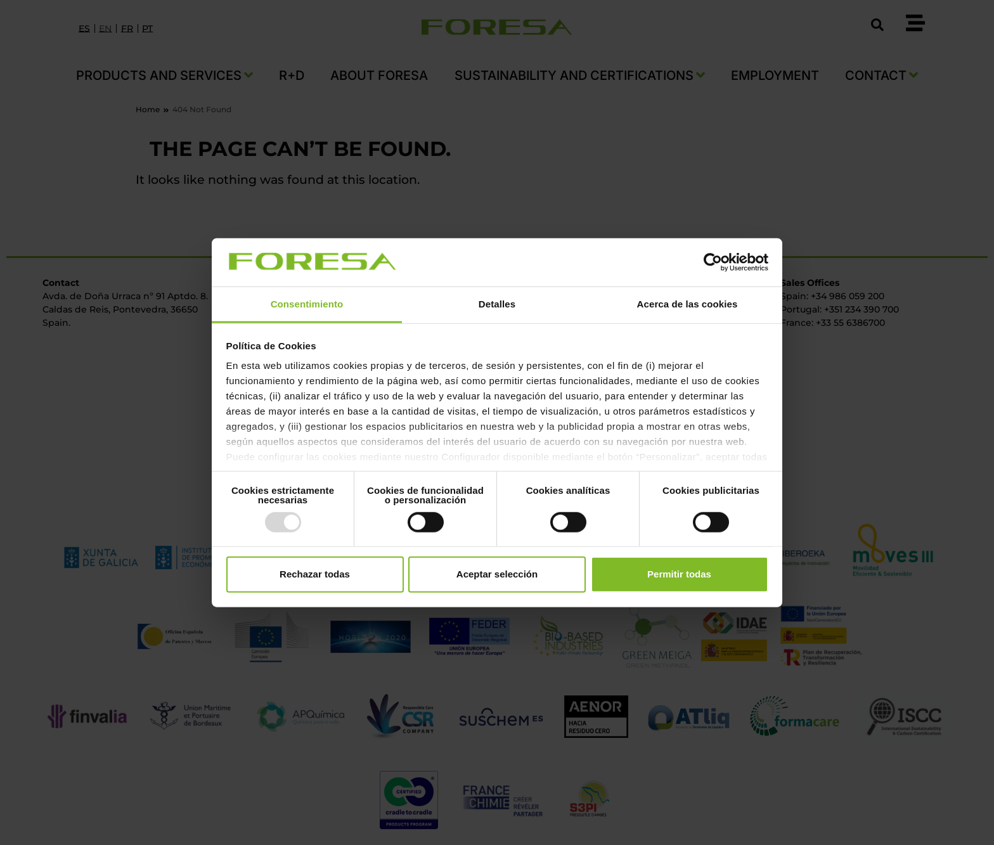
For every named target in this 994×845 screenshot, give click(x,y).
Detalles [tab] (497, 304)
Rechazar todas (315, 574)
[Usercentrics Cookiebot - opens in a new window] (712, 262)
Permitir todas (679, 574)
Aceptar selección (497, 574)
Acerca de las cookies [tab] (687, 304)
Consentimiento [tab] (307, 304)
